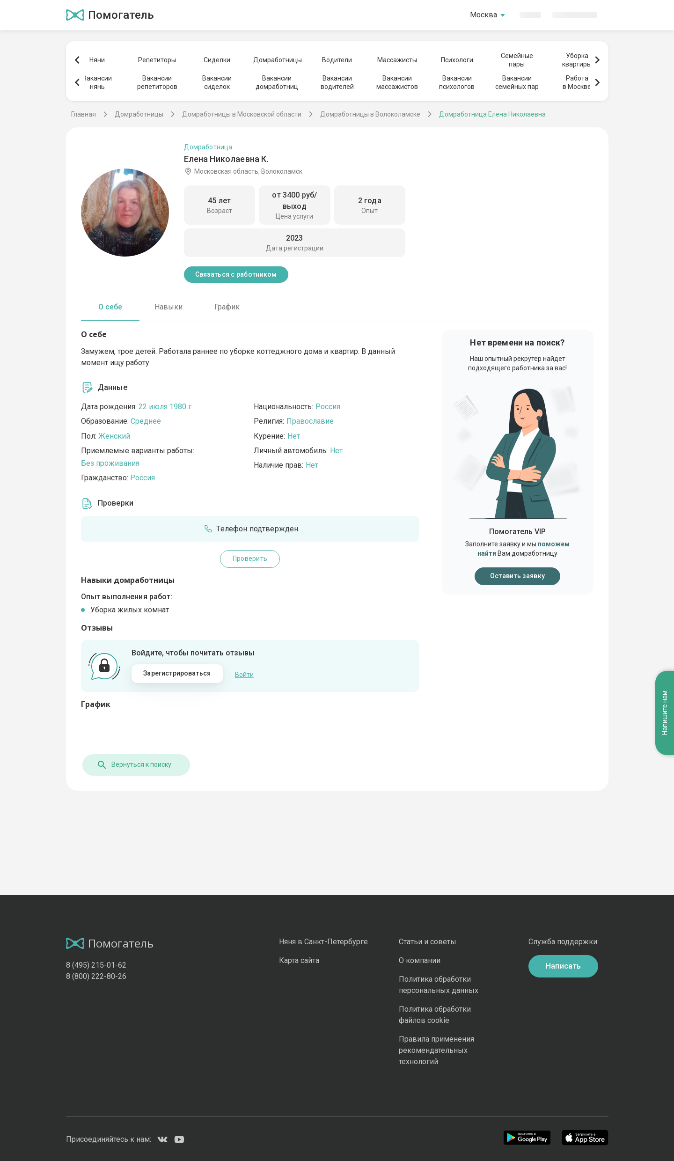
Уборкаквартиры (577, 60)
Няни (97, 60)
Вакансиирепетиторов (157, 82)
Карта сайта (299, 959)
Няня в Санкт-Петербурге (323, 940)
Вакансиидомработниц (277, 82)
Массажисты (397, 60)
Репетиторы (157, 60)
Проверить (250, 558)
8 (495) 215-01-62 (96, 963)
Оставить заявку (517, 576)
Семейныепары (517, 60)
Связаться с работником (236, 274)
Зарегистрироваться (177, 673)
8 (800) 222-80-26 (96, 974)
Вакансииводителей (337, 82)
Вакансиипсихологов (457, 82)
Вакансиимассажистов (397, 82)
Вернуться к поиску (132, 763)
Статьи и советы (427, 940)
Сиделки (217, 60)
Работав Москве (577, 82)
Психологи (457, 60)
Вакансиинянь (97, 82)
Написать (563, 964)
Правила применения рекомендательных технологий (436, 1049)
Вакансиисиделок (217, 82)
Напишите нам (664, 654)
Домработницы (277, 60)
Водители (337, 60)
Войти (244, 673)
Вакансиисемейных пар (517, 82)
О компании (419, 959)
